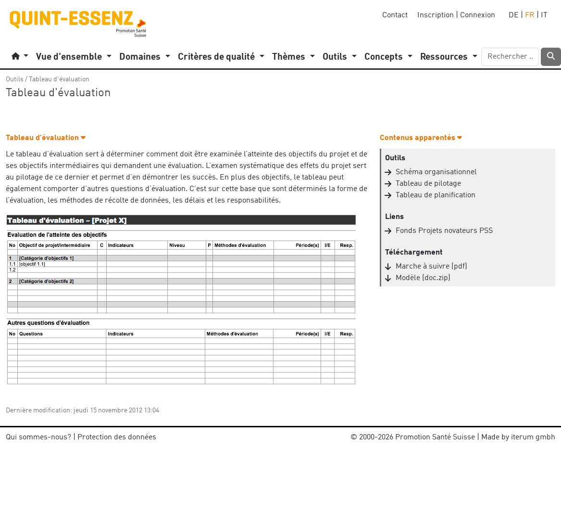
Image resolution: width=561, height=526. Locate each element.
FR (530, 15)
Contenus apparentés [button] (421, 138)
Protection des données (116, 437)
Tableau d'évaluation (59, 79)
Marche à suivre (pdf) (431, 266)
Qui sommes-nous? (38, 437)
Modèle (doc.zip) (423, 278)
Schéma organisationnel (436, 172)
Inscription (435, 15)
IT (544, 15)
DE (514, 15)
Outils (15, 79)
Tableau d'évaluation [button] (46, 138)
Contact (395, 15)
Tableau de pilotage (428, 184)
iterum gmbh (533, 437)
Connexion (477, 15)
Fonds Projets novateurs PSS (444, 231)
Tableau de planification (435, 195)
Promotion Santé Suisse (435, 437)
